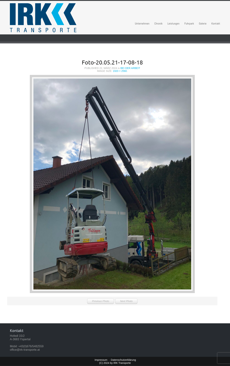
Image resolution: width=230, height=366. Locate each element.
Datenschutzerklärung (123, 359)
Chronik (158, 23)
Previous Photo (100, 301)
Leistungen (173, 23)
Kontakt (215, 23)
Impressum (101, 359)
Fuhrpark (189, 23)
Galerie (202, 23)
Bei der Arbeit (130, 68)
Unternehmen (142, 23)
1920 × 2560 (120, 71)
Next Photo (126, 301)
